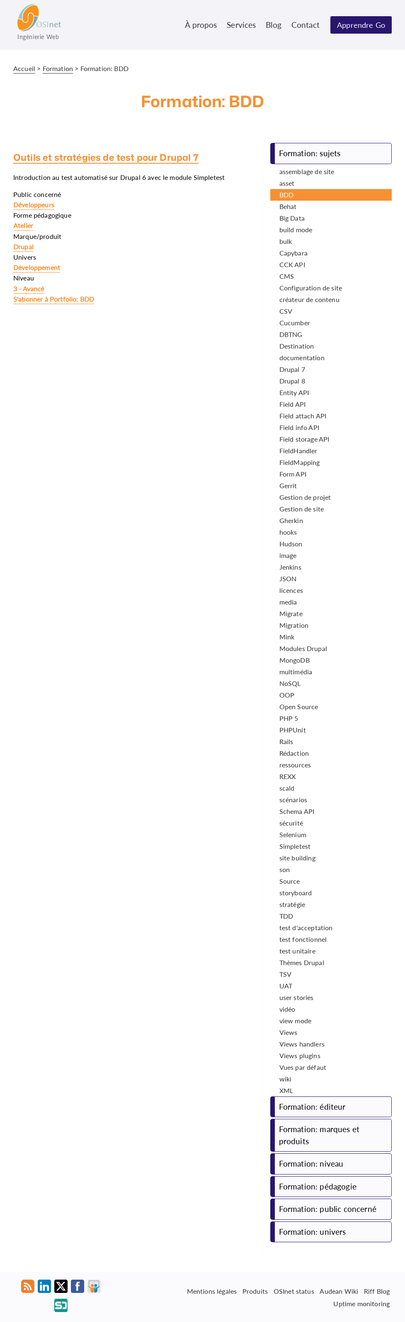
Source (289, 881)
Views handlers (302, 1044)
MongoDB (294, 660)
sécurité (291, 823)
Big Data (292, 218)
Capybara (293, 253)
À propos (201, 24)
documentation (302, 357)
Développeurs (33, 205)
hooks (288, 532)
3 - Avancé (28, 288)
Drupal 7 (292, 369)
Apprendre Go (361, 24)
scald (287, 788)
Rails (286, 741)
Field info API (299, 427)
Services (241, 24)
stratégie (292, 904)
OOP (286, 695)
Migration (293, 625)
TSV (285, 974)
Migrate (291, 613)
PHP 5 (288, 718)
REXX (287, 776)
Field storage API (304, 439)
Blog (273, 24)
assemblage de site (307, 171)
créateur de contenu (309, 299)
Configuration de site (310, 288)
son (284, 869)
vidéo (287, 1009)
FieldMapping (299, 462)
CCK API (292, 264)
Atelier (23, 225)
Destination (296, 346)
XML (286, 1090)
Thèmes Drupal (301, 962)
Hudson (291, 544)
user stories (296, 997)
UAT (285, 986)
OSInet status (294, 1291)
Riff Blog (377, 1291)
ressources (295, 765)
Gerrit (288, 485)
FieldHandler (298, 451)
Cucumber (294, 323)
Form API (292, 474)
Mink (287, 637)
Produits (255, 1291)
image (288, 555)
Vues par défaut (302, 1067)
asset (287, 183)
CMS (286, 276)
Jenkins (290, 567)
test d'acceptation (306, 927)
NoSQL (290, 683)
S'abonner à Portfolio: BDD (53, 299)
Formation (58, 68)
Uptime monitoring (361, 1303)
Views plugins (299, 1055)
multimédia (296, 672)
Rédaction (294, 753)
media (288, 602)
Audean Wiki (339, 1291)
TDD (286, 916)
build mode (296, 229)
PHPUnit (292, 730)
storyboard (295, 893)
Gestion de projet (305, 497)
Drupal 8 (292, 381)
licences (291, 590)
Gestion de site (301, 509)
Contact (305, 24)
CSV (285, 311)
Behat (288, 206)
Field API (292, 404)
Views (288, 1032)
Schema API (297, 811)
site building (297, 858)
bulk (285, 241)
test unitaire (297, 951)
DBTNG (291, 334)
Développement (36, 267)
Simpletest (295, 846)
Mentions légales (212, 1291)
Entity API (294, 392)
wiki (285, 1079)
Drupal (23, 247)
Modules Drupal (303, 648)
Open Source (298, 706)
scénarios (293, 800)
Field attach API (303, 416)
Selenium (292, 834)
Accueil (24, 68)
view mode (295, 1021)
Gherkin (291, 520)
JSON (288, 578)
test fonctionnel (303, 939)
